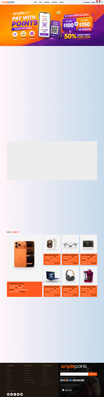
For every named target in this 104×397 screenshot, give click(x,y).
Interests (44, 375)
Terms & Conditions (29, 377)
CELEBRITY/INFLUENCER (29, 380)
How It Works (9, 370)
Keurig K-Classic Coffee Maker (90, 287)
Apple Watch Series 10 (51, 255)
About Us (9, 368)
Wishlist (44, 370)
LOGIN (93, 2)
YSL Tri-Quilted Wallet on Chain (90, 255)
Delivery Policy (28, 373)
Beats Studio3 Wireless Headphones (74, 287)
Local (40, 2)
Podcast (8, 387)
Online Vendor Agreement (30, 382)
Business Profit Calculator (48, 382)
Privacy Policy (28, 375)
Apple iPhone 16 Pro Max (16, 284)
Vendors (8, 375)
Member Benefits (46, 377)
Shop (35, 2)
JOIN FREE (87, 2)
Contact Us (27, 368)
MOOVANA (54, 2)
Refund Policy (27, 370)
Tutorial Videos (10, 380)
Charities (9, 377)
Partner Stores (10, 382)
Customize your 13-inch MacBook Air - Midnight (58, 287)
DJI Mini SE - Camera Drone (71, 255)
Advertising (45, 385)
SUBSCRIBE (92, 374)
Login (44, 368)
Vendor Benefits (46, 380)
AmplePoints (45, 373)
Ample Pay (47, 2)
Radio (8, 385)
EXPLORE (61, 2)
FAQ (8, 373)
